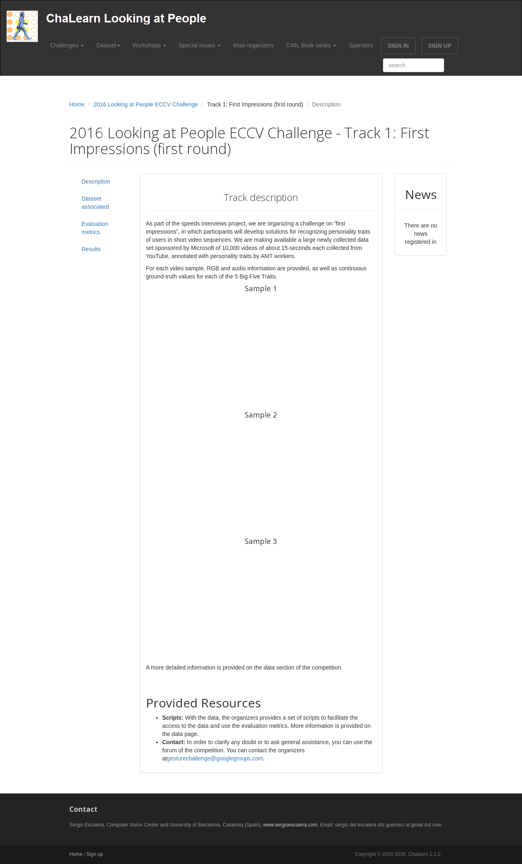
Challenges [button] (67, 45)
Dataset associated (95, 202)
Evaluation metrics (95, 228)
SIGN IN (398, 45)
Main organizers (253, 45)
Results (91, 249)
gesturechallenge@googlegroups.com (215, 758)
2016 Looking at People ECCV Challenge (145, 104)
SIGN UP (440, 45)
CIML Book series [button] (311, 45)
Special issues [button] (200, 45)
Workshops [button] (150, 45)
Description (96, 181)
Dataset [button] (108, 45)
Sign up (94, 854)
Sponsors (361, 45)
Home (76, 104)
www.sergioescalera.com (290, 825)
